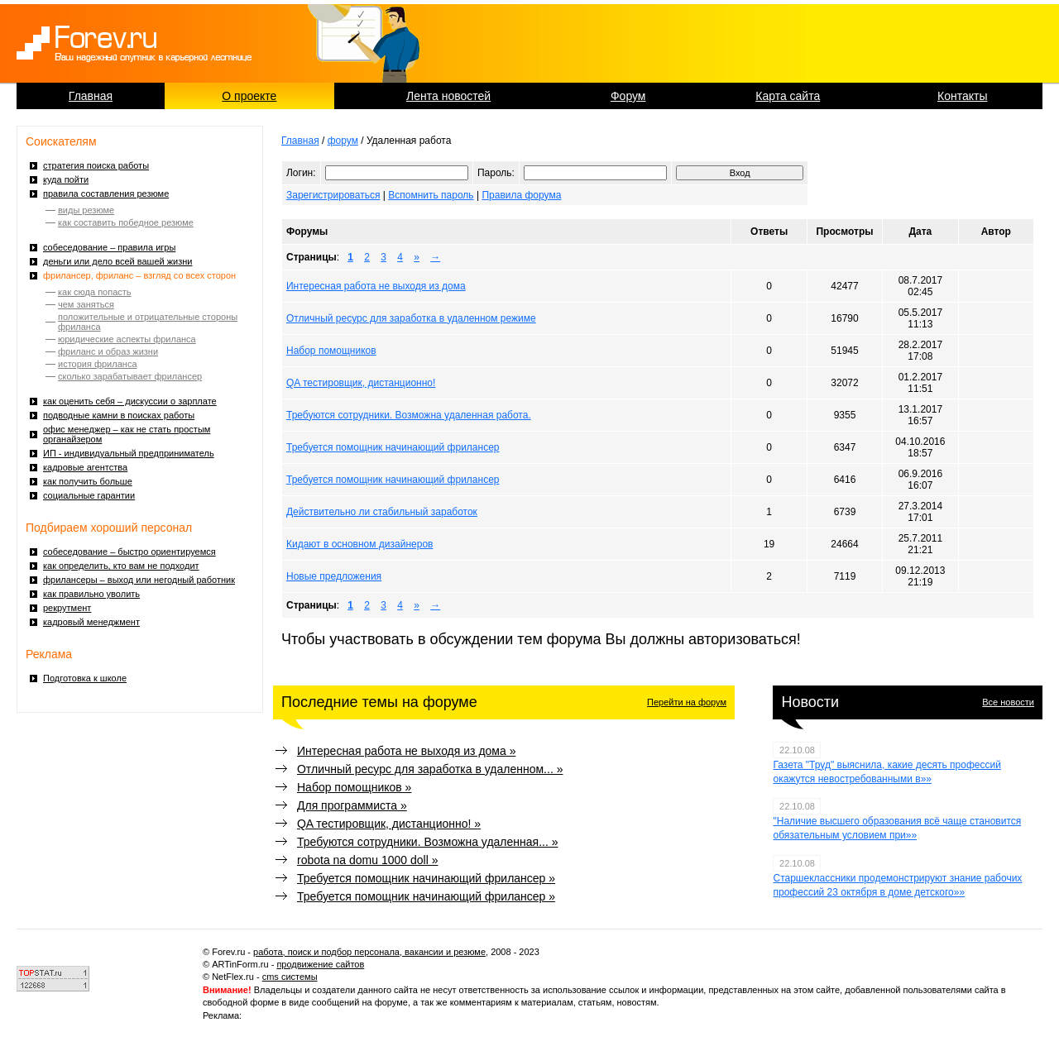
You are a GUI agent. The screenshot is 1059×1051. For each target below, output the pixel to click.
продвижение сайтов (320, 964)
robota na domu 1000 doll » (367, 860)
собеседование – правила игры (109, 247)
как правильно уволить (91, 594)
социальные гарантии (89, 495)
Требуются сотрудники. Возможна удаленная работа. (408, 415)
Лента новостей (448, 96)
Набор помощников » (354, 787)
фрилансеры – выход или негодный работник (139, 580)
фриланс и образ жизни (108, 351)
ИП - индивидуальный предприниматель (128, 453)
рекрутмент (67, 608)
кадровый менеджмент (91, 622)
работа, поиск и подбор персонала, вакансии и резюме (369, 952)
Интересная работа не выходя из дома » (406, 750)
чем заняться (86, 304)
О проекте (249, 96)
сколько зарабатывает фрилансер (130, 376)
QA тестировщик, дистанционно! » (389, 823)
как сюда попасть (95, 292)
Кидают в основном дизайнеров (360, 544)
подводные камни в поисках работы (118, 415)
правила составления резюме (106, 193)
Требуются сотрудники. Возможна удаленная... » (427, 841)
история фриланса (97, 364)
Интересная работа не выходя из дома (376, 286)
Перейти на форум (686, 702)
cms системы (290, 977)
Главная (91, 96)
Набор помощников (331, 350)
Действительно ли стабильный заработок (381, 512)
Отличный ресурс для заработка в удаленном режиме (411, 318)
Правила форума (521, 195)
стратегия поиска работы (96, 165)
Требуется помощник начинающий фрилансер (393, 447)
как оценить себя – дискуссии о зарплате (130, 401)
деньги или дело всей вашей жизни (118, 261)
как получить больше (87, 481)
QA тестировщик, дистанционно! (360, 383)
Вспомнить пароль (430, 195)
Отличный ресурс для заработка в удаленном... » (430, 769)
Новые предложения (333, 576)
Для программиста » (352, 805)
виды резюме (86, 210)
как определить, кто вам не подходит (121, 566)
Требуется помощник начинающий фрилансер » (426, 878)
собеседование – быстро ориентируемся (129, 552)
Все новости (1008, 702)
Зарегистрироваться (333, 195)
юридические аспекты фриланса (127, 339)
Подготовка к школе (85, 678)
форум (343, 140)
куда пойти (66, 179)
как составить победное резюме (126, 222)
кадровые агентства (85, 467)
